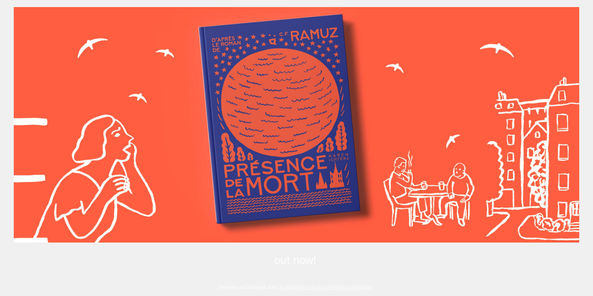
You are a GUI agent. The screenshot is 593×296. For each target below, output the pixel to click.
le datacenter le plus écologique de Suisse (326, 287)
